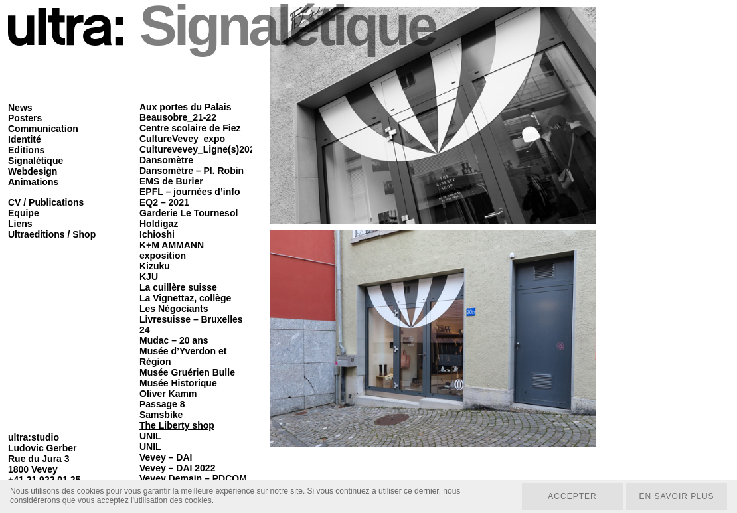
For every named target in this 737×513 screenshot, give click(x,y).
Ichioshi (157, 234)
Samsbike (161, 414)
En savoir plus (676, 496)
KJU (148, 276)
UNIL (150, 436)
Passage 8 (162, 404)
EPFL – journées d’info (189, 191)
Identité (24, 139)
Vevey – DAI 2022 (177, 468)
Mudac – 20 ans (173, 340)
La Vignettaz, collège (185, 298)
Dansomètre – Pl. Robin (191, 170)
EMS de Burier (171, 181)
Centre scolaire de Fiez (190, 128)
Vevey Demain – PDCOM (193, 478)
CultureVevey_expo (182, 138)
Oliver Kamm (168, 393)
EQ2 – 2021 (164, 202)
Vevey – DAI (165, 457)
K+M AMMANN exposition (171, 250)
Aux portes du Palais (185, 107)
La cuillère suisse (178, 287)
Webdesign (32, 171)
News (20, 107)
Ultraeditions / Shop (52, 234)
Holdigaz (158, 223)
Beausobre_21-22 (177, 117)
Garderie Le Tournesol (188, 213)
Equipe (23, 213)
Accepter (572, 496)
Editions (26, 150)
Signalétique (35, 160)
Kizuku (154, 266)
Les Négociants (173, 308)
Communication (43, 128)
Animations (33, 182)
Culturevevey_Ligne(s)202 (197, 149)
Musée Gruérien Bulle (187, 372)
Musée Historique (178, 383)
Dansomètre (166, 160)
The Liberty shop (176, 425)
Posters (25, 118)
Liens (20, 223)
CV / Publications (46, 202)
